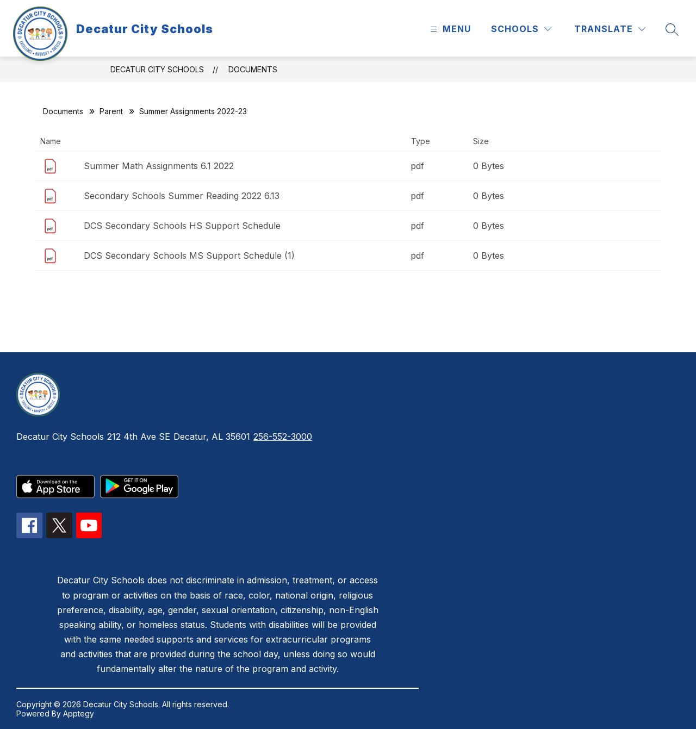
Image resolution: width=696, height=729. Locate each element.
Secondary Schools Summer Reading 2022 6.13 (181, 195)
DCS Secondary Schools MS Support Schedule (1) (189, 255)
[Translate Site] (609, 29)
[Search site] (672, 29)
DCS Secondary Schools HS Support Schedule (182, 225)
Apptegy (78, 713)
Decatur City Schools (157, 69)
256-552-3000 (282, 436)
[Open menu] (449, 29)
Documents (252, 69)
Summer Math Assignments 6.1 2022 (159, 165)
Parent (111, 111)
